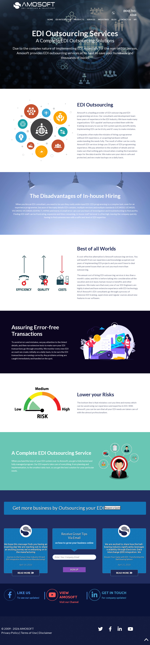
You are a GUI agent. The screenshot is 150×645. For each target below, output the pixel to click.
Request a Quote (112, 507)
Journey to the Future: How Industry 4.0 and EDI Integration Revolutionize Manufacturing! (25, 558)
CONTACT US (125, 19)
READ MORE (26, 573)
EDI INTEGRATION (63, 19)
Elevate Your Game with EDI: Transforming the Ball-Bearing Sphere (124, 558)
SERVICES (91, 19)
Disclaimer (45, 632)
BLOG (113, 19)
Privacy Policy (10, 632)
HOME (50, 19)
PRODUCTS (79, 19)
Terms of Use (29, 632)
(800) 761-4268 (124, 13)
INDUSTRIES (103, 19)
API (135, 19)
